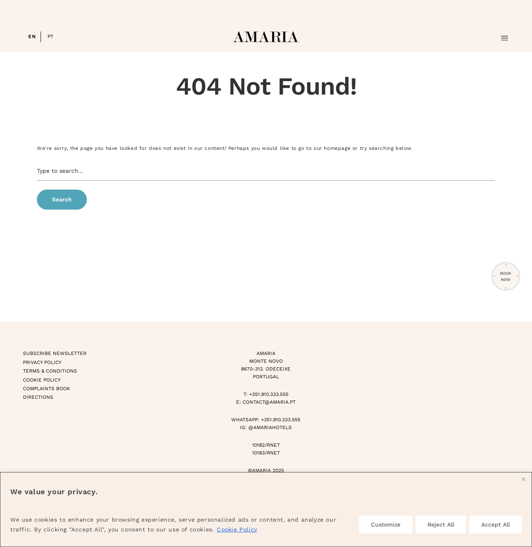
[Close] (523, 479)
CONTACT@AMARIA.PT (269, 402)
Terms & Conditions (50, 371)
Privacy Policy (42, 362)
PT (51, 36)
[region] (266, 509)
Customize (385, 524)
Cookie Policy (237, 529)
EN (32, 36)
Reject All (440, 524)
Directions (38, 397)
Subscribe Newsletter (54, 353)
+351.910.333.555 (269, 394)
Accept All (495, 524)
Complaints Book (46, 388)
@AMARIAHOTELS (270, 427)
